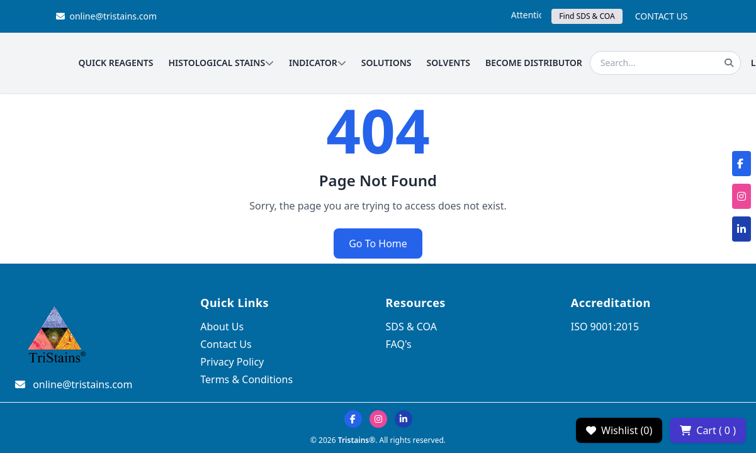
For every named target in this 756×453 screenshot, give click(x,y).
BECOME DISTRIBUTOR (533, 63)
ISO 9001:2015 (605, 326)
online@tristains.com (106, 16)
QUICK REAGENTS (116, 63)
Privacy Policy (232, 362)
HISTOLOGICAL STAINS (221, 63)
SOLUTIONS (386, 63)
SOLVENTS (449, 63)
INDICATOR (317, 63)
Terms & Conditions (246, 379)
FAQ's (399, 344)
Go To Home (378, 243)
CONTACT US (661, 16)
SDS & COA (411, 326)
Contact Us (225, 344)
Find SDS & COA (586, 16)
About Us (222, 326)
